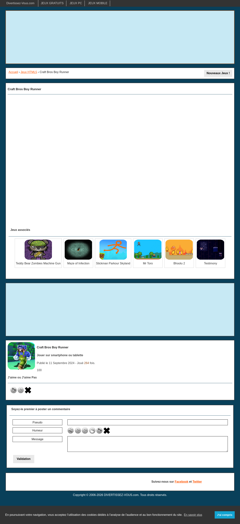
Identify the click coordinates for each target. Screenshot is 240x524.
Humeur (37, 430)
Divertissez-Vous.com (20, 3)
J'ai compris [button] (224, 514)
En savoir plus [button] (193, 514)
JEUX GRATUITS (52, 3)
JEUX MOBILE (97, 3)
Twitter (197, 481)
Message (37, 439)
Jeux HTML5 (29, 72)
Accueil (13, 72)
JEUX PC (76, 3)
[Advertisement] (120, 37)
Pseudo (37, 422)
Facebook (181, 481)
